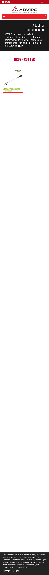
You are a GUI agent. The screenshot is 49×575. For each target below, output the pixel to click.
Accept (7, 571)
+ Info (16, 571)
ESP (42, 2)
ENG (45, 2)
